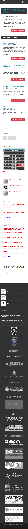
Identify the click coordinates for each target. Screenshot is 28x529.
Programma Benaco (8, 176)
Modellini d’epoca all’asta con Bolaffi (14, 107)
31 (16, 167)
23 (14, 164)
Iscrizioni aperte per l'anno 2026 (16, 296)
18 (19, 161)
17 (16, 161)
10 (16, 158)
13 (5, 161)
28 (8, 167)
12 (22, 158)
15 (11, 161)
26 (22, 164)
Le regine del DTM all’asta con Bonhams (14, 42)
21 (8, 164)
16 (14, 161)
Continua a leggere (18, 30)
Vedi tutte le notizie (6, 308)
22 (11, 164)
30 (14, 167)
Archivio (17, 176)
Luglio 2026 (14, 150)
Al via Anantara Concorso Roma (14, 86)
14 (8, 161)
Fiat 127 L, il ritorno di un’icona (14, 66)
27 (5, 167)
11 (19, 158)
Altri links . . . (7, 217)
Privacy (24, 526)
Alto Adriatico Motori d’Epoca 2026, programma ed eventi (14, 11)
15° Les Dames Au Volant (16, 185)
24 (16, 164)
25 (19, 164)
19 (22, 161)
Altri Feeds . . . (7, 256)
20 (5, 164)
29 (11, 167)
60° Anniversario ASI (15, 179)
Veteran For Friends (15, 191)
